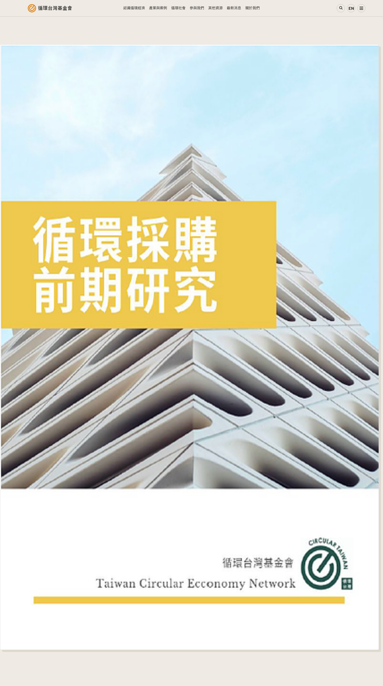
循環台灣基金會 (55, 8)
